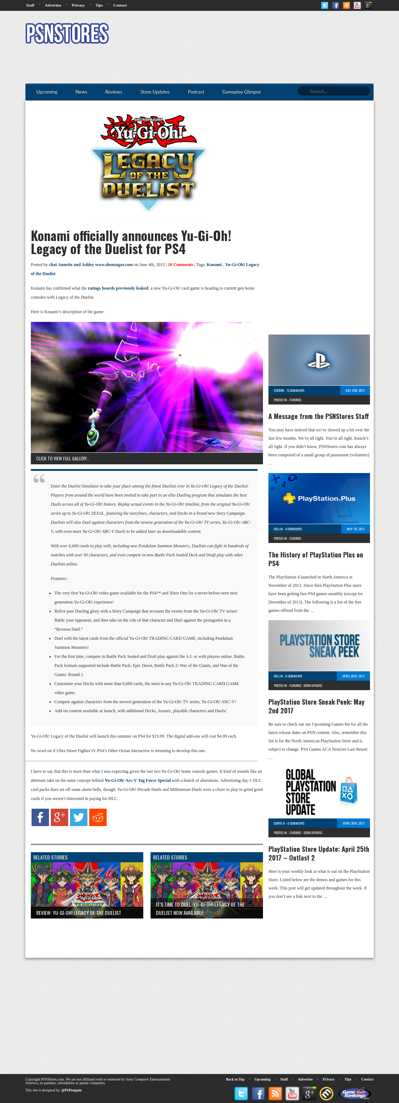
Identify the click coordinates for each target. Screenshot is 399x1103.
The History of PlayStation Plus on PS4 (315, 559)
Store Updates (313, 685)
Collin (278, 528)
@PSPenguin (71, 1090)
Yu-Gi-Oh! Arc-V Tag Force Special (138, 780)
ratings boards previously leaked (118, 288)
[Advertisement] (242, 34)
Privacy (78, 5)
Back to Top (235, 1079)
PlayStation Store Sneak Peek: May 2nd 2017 (316, 706)
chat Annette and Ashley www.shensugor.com (91, 264)
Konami (214, 264)
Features (295, 399)
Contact (120, 5)
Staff (30, 5)
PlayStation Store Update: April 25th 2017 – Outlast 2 (318, 853)
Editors (279, 390)
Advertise (53, 5)
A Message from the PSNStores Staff (318, 416)
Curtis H (279, 823)
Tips (99, 5)
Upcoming (263, 1079)
